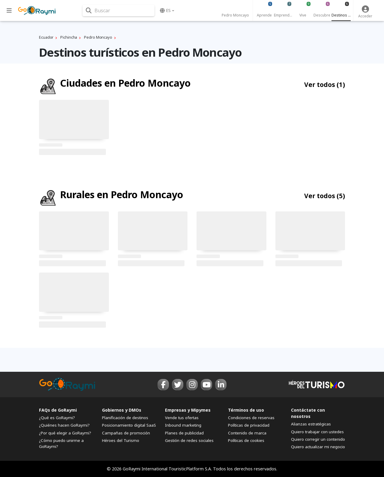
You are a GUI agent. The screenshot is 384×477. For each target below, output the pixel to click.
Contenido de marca (247, 433)
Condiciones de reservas (251, 417)
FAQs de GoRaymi (58, 410)
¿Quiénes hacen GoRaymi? (64, 425)
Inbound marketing (183, 425)
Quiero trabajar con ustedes (317, 431)
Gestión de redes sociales (189, 440)
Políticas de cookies (246, 440)
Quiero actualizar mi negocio (318, 446)
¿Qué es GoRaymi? (57, 417)
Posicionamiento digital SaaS (129, 425)
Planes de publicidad (184, 433)
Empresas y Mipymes (188, 410)
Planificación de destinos (125, 417)
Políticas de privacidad (248, 425)
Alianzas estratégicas (311, 424)
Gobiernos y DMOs (121, 410)
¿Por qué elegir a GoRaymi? (65, 433)
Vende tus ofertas (182, 417)
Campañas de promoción (126, 433)
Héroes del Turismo (120, 440)
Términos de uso (246, 410)
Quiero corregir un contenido (318, 439)
